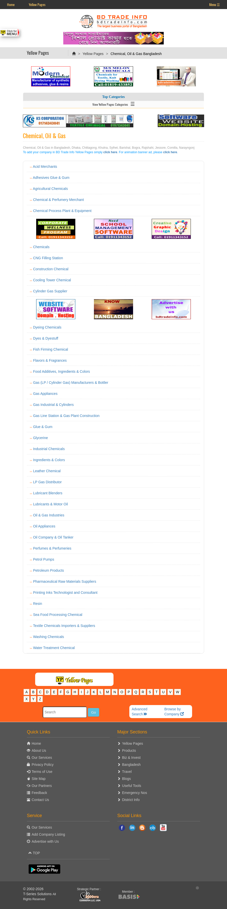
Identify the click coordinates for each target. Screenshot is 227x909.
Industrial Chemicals (49, 449)
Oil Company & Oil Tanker (53, 537)
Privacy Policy (42, 765)
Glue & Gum (42, 427)
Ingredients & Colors (49, 460)
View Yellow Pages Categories (113, 103)
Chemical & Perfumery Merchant (58, 200)
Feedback (39, 793)
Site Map (38, 779)
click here (110, 152)
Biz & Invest (131, 758)
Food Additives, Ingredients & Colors (61, 371)
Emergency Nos (134, 793)
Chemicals (41, 247)
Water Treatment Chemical (54, 648)
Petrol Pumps (43, 559)
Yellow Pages (37, 4)
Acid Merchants (45, 167)
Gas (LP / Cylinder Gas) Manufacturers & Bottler (70, 383)
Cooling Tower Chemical (52, 280)
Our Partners (42, 786)
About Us (39, 750)
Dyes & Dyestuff (45, 338)
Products (129, 750)
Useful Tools (131, 786)
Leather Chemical (47, 471)
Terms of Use (42, 772)
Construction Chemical (51, 269)
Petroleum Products (48, 570)
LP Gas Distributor (47, 482)
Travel (127, 772)
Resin (37, 604)
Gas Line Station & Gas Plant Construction (66, 416)
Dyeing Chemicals (47, 327)
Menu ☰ (214, 4)
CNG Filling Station (48, 258)
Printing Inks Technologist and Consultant (65, 593)
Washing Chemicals (48, 637)
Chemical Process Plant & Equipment (62, 211)
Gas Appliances (45, 394)
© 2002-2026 (33, 889)
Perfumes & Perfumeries (52, 548)
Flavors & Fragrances (50, 360)
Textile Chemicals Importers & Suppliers (64, 626)
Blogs (126, 779)
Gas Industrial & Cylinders (53, 405)
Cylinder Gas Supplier (50, 291)
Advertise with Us (45, 841)
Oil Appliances (44, 526)
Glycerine (40, 438)
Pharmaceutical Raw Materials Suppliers (64, 581)
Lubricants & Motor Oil (50, 504)
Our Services (42, 758)
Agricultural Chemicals (50, 189)
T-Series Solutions (38, 894)
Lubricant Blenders (48, 493)
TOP (34, 853)
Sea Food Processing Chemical (57, 615)
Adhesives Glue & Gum (51, 178)
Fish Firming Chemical (50, 349)
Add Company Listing (48, 834)
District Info (131, 800)
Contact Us (40, 800)
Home (11, 4)
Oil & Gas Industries (49, 515)
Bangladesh (131, 765)
